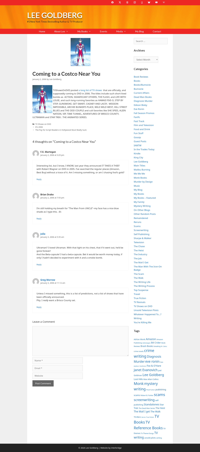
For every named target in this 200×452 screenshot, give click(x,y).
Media (123, 31)
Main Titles (139, 165)
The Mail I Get (141, 262)
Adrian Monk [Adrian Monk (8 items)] (139, 339)
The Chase (139, 246)
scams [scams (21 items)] (159, 394)
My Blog (139, 31)
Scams (137, 226)
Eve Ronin (139, 109)
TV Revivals (139, 302)
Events (103, 31)
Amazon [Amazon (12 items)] (151, 339)
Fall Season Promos (144, 113)
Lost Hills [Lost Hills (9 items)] (138, 379)
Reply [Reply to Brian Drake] (39, 218)
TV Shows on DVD (43, 124)
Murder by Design (143, 181)
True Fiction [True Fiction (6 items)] (150, 417)
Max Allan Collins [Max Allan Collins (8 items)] (151, 379)
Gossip (137, 137)
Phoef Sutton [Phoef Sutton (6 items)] (150, 390)
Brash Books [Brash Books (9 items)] (147, 346)
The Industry (140, 254)
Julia (42, 233)
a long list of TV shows (91, 90)
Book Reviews (141, 76)
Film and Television (144, 125)
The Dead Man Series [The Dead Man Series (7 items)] (147, 408)
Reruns (137, 222)
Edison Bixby (140, 105)
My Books (86, 31)
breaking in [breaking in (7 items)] (158, 346)
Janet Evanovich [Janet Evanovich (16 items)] (146, 370)
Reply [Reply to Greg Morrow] (39, 307)
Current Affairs (141, 92)
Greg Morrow (47, 279)
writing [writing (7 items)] (159, 438)
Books (137, 80)
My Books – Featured (145, 197)
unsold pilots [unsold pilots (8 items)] (150, 438)
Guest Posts (140, 141)
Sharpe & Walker (142, 238)
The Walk (138, 277)
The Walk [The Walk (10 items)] (155, 411)
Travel (137, 294)
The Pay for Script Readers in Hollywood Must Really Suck (61, 130)
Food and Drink (142, 129)
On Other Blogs (142, 210)
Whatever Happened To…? (147, 314)
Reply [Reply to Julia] (39, 264)
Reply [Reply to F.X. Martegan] (39, 179)
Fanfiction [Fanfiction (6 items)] (143, 366)
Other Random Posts (145, 213)
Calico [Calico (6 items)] (165, 346)
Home (42, 31)
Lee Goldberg (54, 15)
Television (139, 242)
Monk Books (140, 177)
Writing (138, 318)
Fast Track (139, 121)
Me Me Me (139, 173)
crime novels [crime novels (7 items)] (139, 351)
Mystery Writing (142, 205)
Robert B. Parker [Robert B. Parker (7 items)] (147, 395)
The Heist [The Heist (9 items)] (160, 408)
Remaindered (141, 218)
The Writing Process (144, 285)
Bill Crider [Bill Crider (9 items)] (156, 342)
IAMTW (137, 145)
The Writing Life (142, 282)
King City (138, 157)
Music (137, 185)
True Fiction (140, 298)
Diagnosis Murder (143, 100)
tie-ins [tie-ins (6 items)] (144, 417)
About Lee (63, 31)
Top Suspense (141, 290)
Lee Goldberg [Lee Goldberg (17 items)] (153, 374)
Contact (157, 31)
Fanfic (137, 117)
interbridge (116, 447)
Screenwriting (141, 230)
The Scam (139, 273)
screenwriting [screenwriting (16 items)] (144, 400)
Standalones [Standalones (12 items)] (151, 404)
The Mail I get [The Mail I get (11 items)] (142, 411)
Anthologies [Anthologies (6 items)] (146, 343)
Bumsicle (138, 88)
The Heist (139, 250)
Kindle (137, 153)
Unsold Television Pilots (146, 310)
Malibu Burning (142, 169)
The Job (138, 258)
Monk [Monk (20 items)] (139, 383)
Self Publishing (141, 234)
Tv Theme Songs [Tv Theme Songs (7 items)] (147, 433)
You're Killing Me (142, 322)
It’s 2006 (39, 127)
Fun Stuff (138, 133)
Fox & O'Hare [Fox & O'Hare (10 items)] (154, 365)
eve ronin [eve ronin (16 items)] (152, 361)
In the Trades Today (144, 149)
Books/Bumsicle (142, 84)
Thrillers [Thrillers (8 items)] (137, 417)
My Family (139, 201)
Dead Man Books (143, 96)
